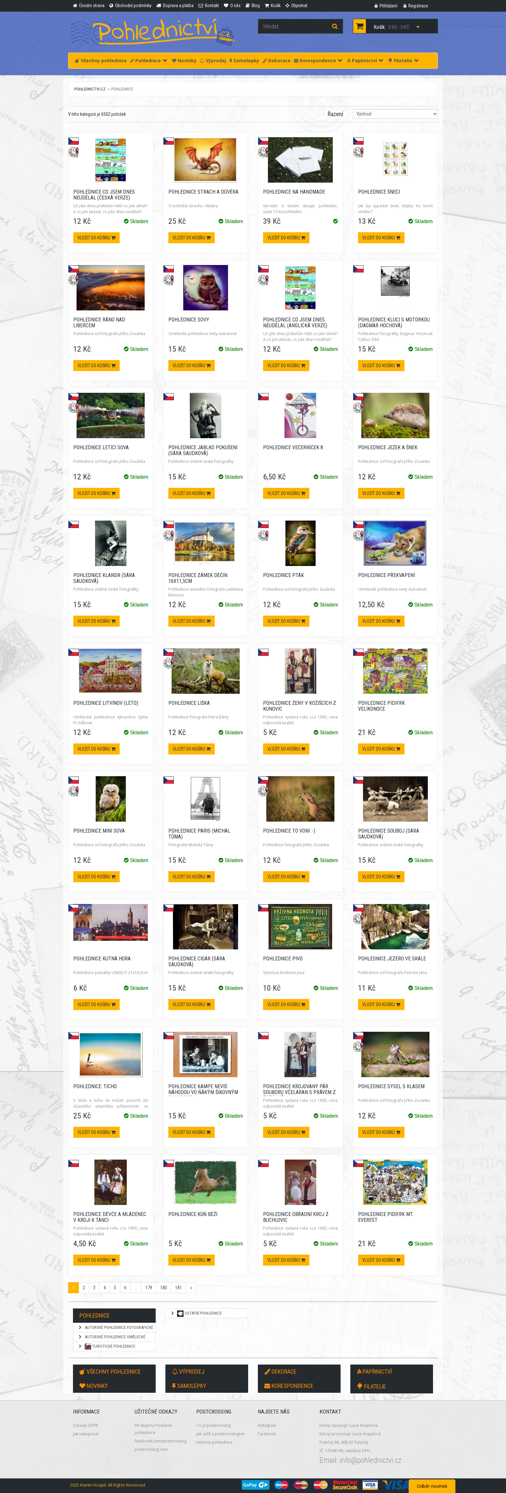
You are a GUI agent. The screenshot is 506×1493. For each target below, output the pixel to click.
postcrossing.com (151, 1449)
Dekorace (276, 60)
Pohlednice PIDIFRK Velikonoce (381, 706)
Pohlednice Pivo (283, 959)
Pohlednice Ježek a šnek (387, 447)
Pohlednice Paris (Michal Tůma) (199, 834)
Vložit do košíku (96, 237)
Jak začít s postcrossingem (220, 1434)
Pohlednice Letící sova (101, 447)
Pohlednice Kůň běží (192, 1214)
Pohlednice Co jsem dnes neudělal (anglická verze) (295, 323)
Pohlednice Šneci (379, 192)
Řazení (335, 114)
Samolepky (244, 60)
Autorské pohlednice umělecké (111, 1336)
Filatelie (403, 60)
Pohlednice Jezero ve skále (392, 959)
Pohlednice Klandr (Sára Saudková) (104, 578)
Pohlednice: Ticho (95, 1086)
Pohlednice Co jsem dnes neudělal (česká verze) (104, 195)
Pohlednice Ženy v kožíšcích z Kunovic (299, 706)
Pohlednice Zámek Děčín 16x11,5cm (197, 578)
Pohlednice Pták (283, 575)
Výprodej (213, 60)
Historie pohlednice (214, 1442)
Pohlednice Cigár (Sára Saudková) (196, 962)
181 (178, 1287)
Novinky (184, 60)
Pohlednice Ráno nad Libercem (99, 323)
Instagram (267, 1425)
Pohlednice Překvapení (386, 575)
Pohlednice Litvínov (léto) (105, 703)
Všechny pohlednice (101, 60)
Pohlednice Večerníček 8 (293, 447)
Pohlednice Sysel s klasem (391, 1086)
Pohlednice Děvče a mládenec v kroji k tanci (109, 1217)
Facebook (267, 1434)
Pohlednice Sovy (188, 320)
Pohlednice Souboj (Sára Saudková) (388, 834)
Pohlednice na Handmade (294, 192)
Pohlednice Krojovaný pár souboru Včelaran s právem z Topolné (299, 1092)
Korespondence (318, 60)
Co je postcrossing (213, 1425)
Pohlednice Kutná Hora (102, 959)
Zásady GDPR (85, 1425)
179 (148, 1287)
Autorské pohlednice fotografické (115, 1327)
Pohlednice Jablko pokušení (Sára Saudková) (202, 450)
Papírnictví (365, 60)
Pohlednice (148, 60)
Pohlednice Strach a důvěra (203, 192)
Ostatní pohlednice (196, 1313)
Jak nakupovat (86, 1434)
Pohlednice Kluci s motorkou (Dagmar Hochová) (394, 323)
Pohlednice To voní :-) (289, 831)
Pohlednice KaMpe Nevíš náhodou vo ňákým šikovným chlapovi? (203, 1092)
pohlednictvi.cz (89, 89)
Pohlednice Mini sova (99, 831)
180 (163, 1287)
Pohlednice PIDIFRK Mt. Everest (385, 1217)
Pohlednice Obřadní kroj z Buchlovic (296, 1217)
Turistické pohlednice (106, 1346)
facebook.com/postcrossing (161, 1441)
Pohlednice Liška (189, 703)
